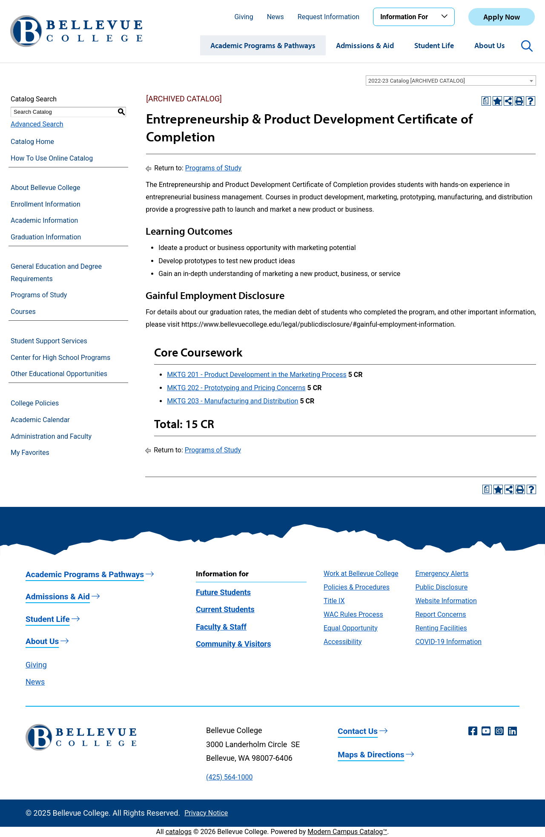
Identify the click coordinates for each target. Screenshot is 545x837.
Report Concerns (440, 614)
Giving (243, 17)
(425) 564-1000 (229, 777)
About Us (489, 45)
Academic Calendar (40, 420)
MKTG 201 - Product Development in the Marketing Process (257, 375)
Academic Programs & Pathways (263, 45)
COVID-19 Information (448, 642)
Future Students (223, 592)
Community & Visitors (233, 643)
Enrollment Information (45, 204)
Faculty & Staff (221, 626)
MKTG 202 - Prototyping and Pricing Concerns (236, 388)
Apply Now (501, 17)
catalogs (179, 832)
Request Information (328, 17)
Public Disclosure (441, 587)
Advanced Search (37, 124)
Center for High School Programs (60, 358)
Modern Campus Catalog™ (347, 832)
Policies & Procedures (357, 587)
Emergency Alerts (441, 574)
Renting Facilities (441, 628)
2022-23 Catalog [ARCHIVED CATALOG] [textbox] (416, 81)
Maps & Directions (371, 754)
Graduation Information (46, 237)
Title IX (334, 601)
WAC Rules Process (353, 614)
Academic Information (44, 220)
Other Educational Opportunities (59, 374)
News (275, 17)
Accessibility (343, 642)
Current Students (225, 609)
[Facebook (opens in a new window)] (472, 731)
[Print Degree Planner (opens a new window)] (486, 101)
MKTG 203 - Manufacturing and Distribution (232, 401)
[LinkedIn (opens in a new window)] (512, 731)
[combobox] (451, 80)
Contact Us (358, 731)
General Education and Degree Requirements (56, 272)
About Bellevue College (45, 188)
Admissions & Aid (365, 45)
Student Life (434, 45)
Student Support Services (49, 341)
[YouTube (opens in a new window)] (486, 731)
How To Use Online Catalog (52, 158)
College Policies (35, 403)
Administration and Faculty (51, 436)
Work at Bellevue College (361, 574)
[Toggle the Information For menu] (445, 16)
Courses (23, 312)
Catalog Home (32, 142)
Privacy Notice (206, 813)
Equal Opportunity (351, 628)
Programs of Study (39, 295)
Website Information (445, 601)
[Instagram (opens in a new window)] (499, 731)
